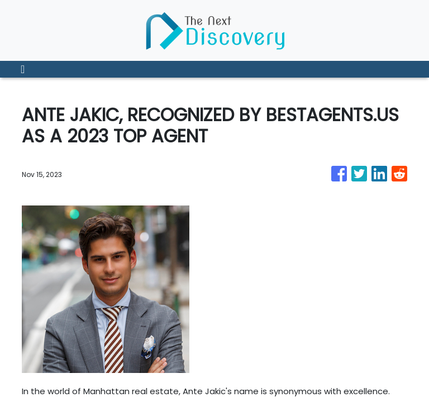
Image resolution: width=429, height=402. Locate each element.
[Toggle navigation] (22, 69)
